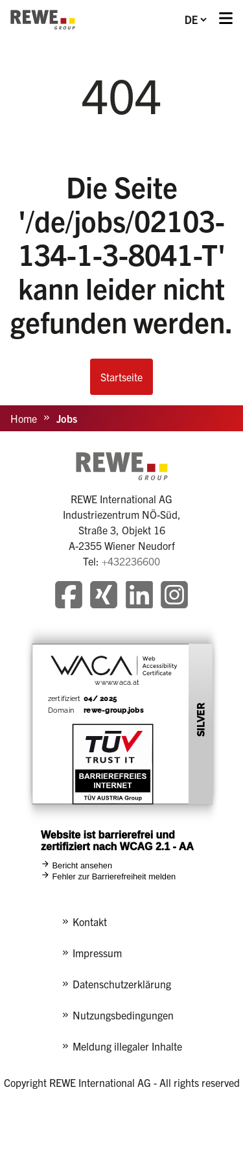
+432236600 (131, 560)
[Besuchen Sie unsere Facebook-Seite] (68, 596)
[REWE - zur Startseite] (42, 20)
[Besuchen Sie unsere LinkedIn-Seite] (139, 596)
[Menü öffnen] (226, 19)
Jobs (66, 418)
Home (23, 418)
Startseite (121, 376)
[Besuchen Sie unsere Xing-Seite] (103, 596)
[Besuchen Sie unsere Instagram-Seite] (174, 596)
